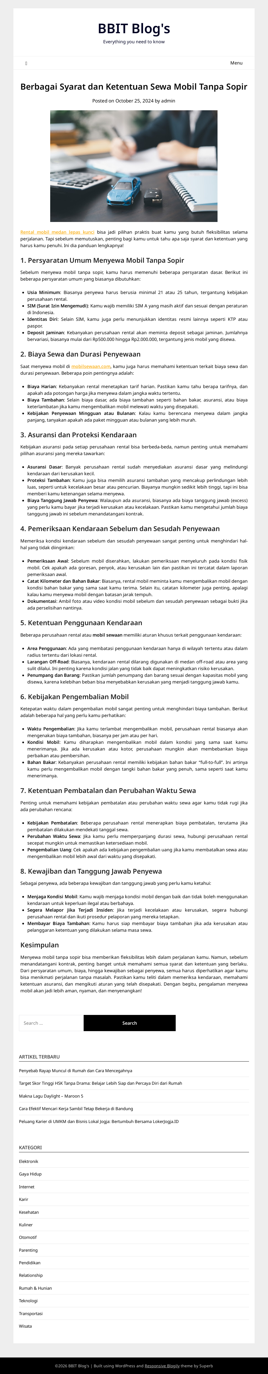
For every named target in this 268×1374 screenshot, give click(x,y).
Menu (236, 63)
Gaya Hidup (30, 1174)
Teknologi (28, 1300)
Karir (23, 1199)
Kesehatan (29, 1212)
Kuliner (26, 1224)
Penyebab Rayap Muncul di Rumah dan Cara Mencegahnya (75, 1070)
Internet (26, 1186)
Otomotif (28, 1237)
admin (168, 100)
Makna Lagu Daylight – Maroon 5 (51, 1096)
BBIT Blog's (134, 28)
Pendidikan (29, 1262)
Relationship (31, 1275)
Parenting (28, 1250)
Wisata (25, 1326)
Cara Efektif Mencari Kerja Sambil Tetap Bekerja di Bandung (76, 1108)
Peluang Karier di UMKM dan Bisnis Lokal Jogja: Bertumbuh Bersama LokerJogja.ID (99, 1121)
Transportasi (31, 1313)
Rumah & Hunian (35, 1288)
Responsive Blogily (162, 1365)
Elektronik (28, 1161)
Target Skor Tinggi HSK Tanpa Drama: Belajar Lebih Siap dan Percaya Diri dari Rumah (100, 1083)
